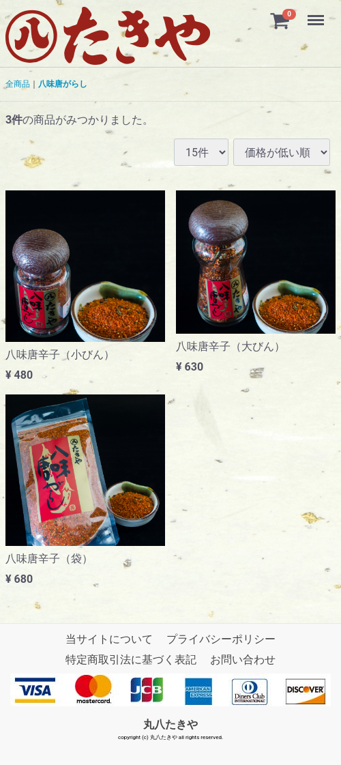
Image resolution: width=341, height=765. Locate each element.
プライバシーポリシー (221, 639)
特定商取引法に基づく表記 (130, 659)
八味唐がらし (62, 84)
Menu (317, 13)
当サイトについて (109, 639)
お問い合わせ (243, 659)
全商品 (17, 84)
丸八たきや (170, 724)
